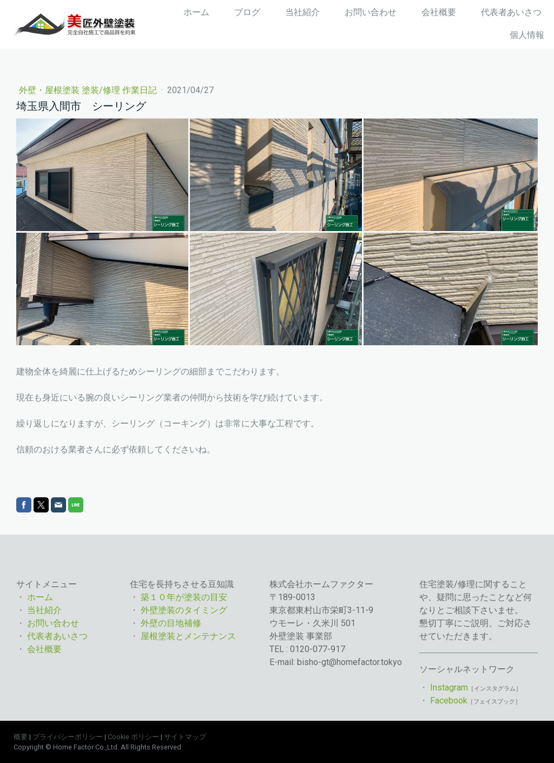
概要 (21, 737)
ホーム (196, 12)
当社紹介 (302, 12)
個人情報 (527, 35)
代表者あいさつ (511, 12)
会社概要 (438, 12)
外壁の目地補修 (171, 623)
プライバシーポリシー (67, 737)
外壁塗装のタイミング (184, 610)
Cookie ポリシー (133, 737)
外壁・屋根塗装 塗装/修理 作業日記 (89, 90)
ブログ (247, 12)
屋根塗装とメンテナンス (188, 636)
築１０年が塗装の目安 (185, 597)
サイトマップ (185, 737)
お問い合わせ (371, 12)
